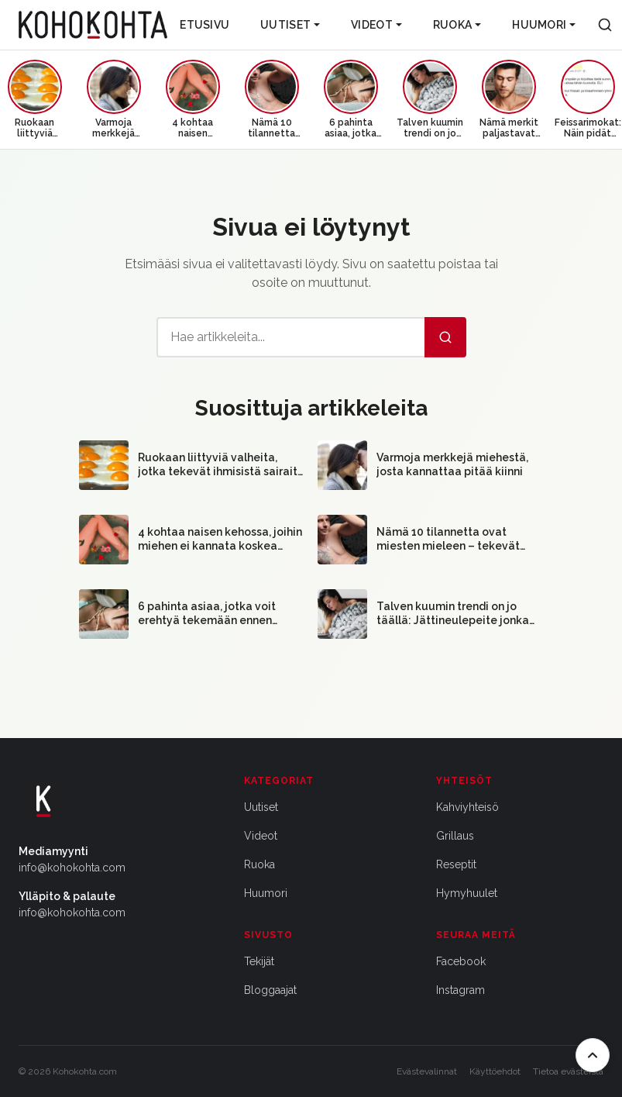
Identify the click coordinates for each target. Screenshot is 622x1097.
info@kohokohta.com (72, 867)
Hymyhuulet (466, 893)
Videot (376, 25)
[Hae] (445, 337)
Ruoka (457, 25)
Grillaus (455, 836)
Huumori (544, 25)
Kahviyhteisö (467, 807)
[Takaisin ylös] (593, 1055)
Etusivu (204, 25)
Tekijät (259, 961)
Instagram (460, 990)
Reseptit (456, 864)
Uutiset (290, 25)
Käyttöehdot (495, 1071)
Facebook (461, 961)
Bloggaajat (270, 990)
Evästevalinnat (427, 1071)
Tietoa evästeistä (568, 1071)
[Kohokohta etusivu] (93, 25)
